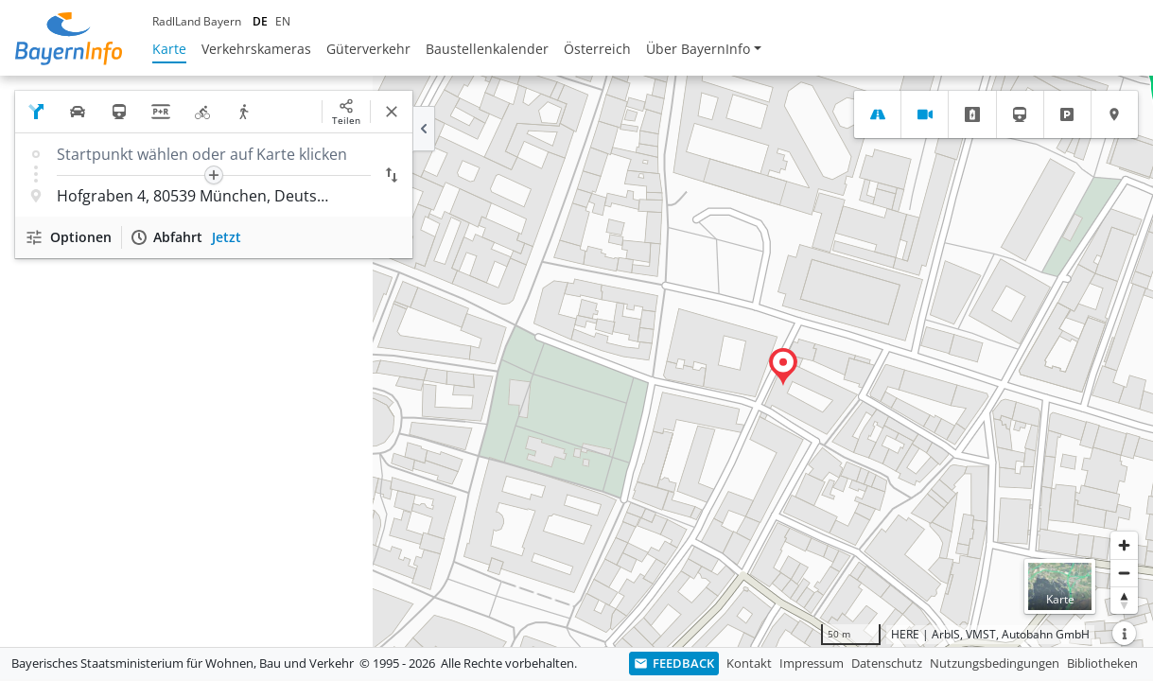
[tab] (877, 114)
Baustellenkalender (487, 49)
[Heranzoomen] (1124, 545)
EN (282, 21)
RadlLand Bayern (196, 21)
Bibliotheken (1102, 663)
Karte (169, 49)
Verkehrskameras (256, 49)
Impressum (811, 663)
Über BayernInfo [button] (698, 49)
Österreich (597, 49)
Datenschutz (886, 663)
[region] (576, 361)
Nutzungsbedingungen (994, 663)
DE (260, 21)
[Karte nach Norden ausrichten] (1124, 600)
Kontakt (749, 663)
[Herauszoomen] (1124, 572)
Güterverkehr (368, 49)
